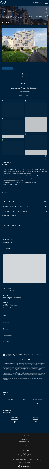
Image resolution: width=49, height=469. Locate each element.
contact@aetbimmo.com (12, 298)
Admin (33, 460)
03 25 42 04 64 (8, 290)
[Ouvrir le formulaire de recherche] (38, 3)
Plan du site (19, 460)
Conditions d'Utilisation (34, 378)
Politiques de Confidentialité (22, 378)
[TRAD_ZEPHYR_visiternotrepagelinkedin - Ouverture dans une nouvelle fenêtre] (29, 454)
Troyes (30, 16)
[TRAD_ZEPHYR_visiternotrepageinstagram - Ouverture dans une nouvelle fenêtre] (24, 454)
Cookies (28, 462)
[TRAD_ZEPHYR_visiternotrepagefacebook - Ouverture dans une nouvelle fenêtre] (20, 454)
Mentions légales (26, 460)
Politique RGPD (22, 462)
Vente (20, 16)
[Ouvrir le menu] (46, 3)
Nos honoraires (11, 460)
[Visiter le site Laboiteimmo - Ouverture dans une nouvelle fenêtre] (24, 465)
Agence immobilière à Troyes (9, 16)
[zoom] (13, 101)
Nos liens (38, 460)
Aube (25, 16)
